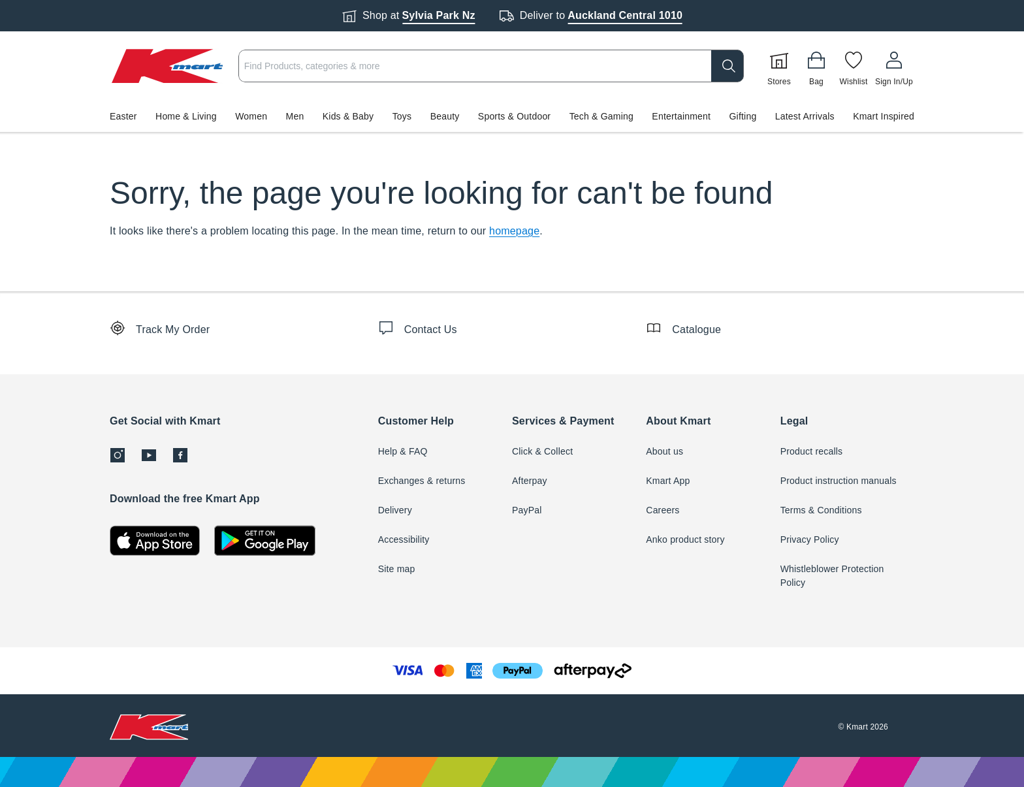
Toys (402, 116)
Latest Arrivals (805, 116)
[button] (512, 116)
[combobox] (491, 66)
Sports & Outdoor (514, 116)
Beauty (445, 116)
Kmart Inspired (883, 116)
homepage (514, 230)
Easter (123, 116)
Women (251, 116)
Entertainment (681, 116)
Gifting (743, 116)
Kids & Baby (348, 116)
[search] (727, 66)
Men (295, 116)
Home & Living (186, 116)
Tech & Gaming (601, 116)
